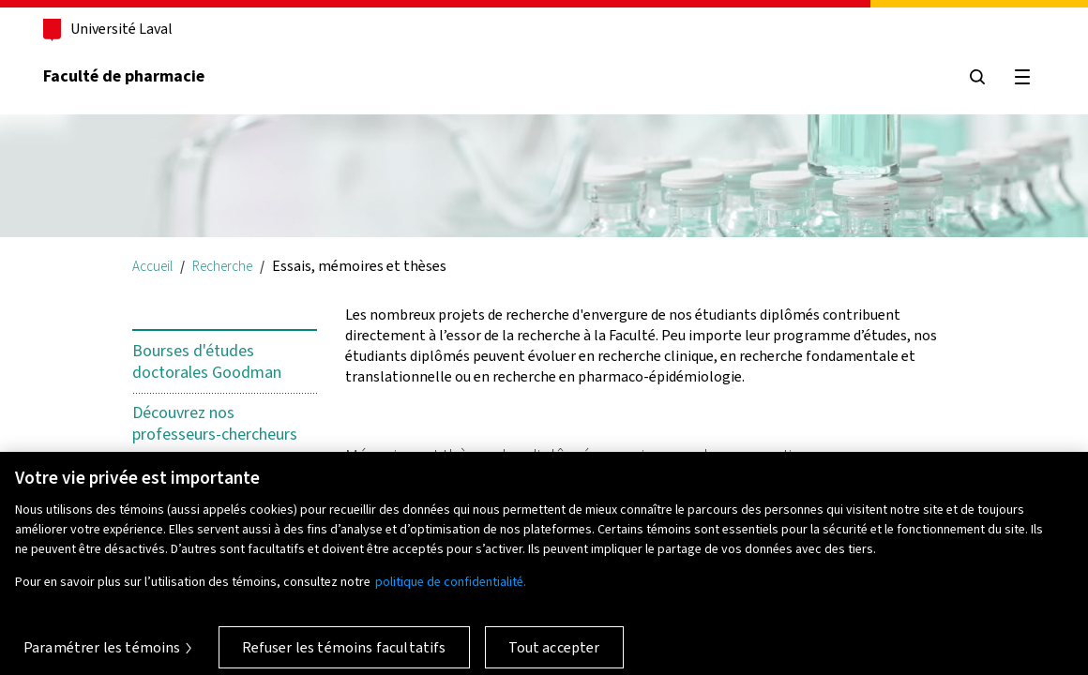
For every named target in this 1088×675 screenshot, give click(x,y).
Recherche (222, 266)
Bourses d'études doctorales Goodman (206, 361)
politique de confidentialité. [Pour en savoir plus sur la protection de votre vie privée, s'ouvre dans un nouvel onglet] (450, 589)
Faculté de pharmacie (123, 76)
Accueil (152, 266)
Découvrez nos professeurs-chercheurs (214, 423)
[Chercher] (977, 76)
